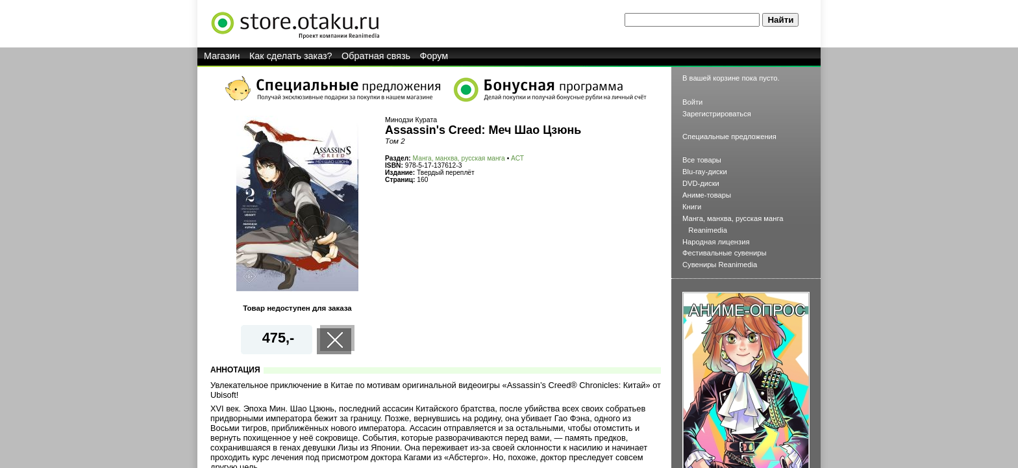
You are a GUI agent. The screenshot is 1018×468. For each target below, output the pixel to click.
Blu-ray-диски (704, 172)
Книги (691, 207)
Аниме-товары (706, 195)
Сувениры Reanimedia (719, 264)
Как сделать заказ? (290, 56)
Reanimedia (707, 230)
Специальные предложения (729, 136)
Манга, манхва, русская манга (459, 158)
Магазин (222, 56)
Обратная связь (375, 56)
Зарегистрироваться (716, 114)
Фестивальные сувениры (724, 253)
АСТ (517, 158)
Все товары (701, 160)
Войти (692, 102)
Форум (434, 56)
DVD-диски (700, 183)
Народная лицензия (716, 242)
